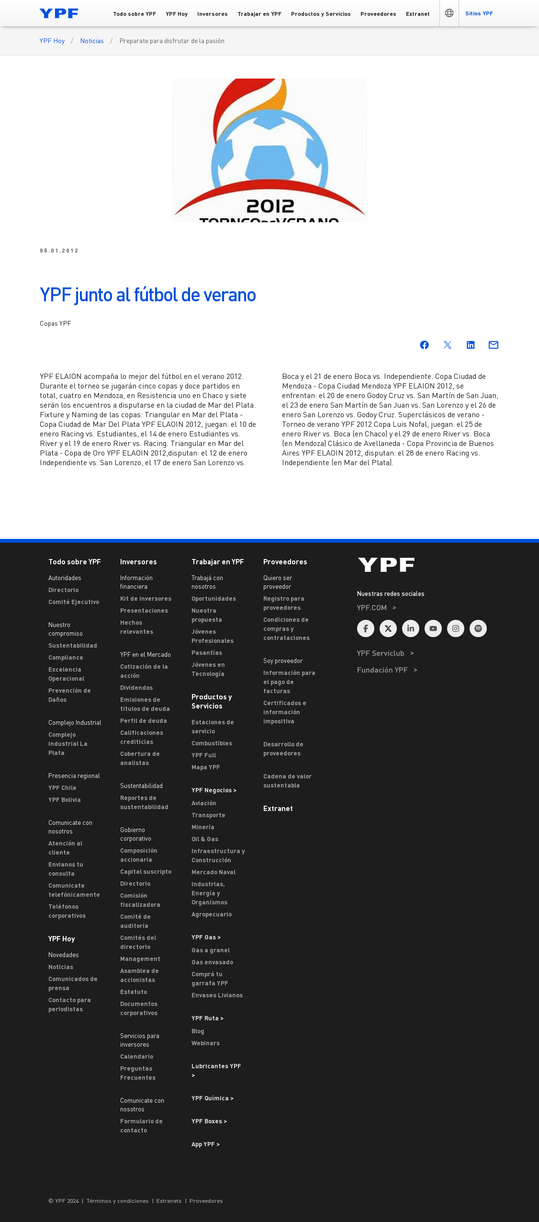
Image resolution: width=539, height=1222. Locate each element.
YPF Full (203, 755)
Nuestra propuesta (206, 614)
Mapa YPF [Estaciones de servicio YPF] (205, 767)
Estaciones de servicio (212, 726)
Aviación (203, 803)
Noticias (92, 40)
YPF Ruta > (207, 1018)
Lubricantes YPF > (216, 1070)
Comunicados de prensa (73, 983)
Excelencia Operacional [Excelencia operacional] (66, 673)
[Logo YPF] (59, 13)
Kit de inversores (145, 598)
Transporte (208, 815)
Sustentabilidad (72, 645)
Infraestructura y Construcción (218, 855)
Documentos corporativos (138, 1008)
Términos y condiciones (117, 1200)
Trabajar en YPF (217, 561)
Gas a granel (210, 950)
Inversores (138, 561)
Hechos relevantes (136, 626)
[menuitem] (428, 620)
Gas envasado (212, 962)
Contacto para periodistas (69, 1004)
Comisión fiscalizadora (140, 899)
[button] (449, 13)
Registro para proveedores (283, 602)
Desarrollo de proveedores (283, 748)
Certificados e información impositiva (284, 712)
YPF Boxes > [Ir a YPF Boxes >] (209, 1121)
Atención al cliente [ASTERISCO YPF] (65, 847)
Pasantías (206, 652)
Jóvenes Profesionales (212, 636)
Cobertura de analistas (140, 758)
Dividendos (136, 687)
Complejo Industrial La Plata (68, 743)
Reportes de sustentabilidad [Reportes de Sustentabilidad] (144, 802)
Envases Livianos (217, 995)
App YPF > (205, 1144)
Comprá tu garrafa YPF (209, 978)
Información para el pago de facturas (289, 682)
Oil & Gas (204, 839)
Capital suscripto (145, 871)
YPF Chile (62, 787)
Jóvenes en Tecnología (208, 669)
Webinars (205, 1043)
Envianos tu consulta (65, 868)
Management (140, 958)
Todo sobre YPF (74, 561)
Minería (202, 827)
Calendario (136, 1056)
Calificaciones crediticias (141, 737)
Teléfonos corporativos (67, 910)
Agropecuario (211, 914)
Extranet (278, 808)
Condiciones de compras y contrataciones (286, 628)
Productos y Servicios (211, 701)
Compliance (65, 657)
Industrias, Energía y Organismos (209, 893)
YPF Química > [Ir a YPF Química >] (212, 1098)
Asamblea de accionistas (139, 975)
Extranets (169, 1200)
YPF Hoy (52, 40)
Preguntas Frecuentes (138, 1072)
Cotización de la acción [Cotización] (144, 670)
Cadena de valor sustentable (287, 780)
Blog (197, 1031)
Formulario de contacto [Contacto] (141, 1125)
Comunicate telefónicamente (74, 889)
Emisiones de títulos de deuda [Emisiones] (145, 704)
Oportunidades (213, 598)
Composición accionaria (138, 854)
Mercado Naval (213, 872)
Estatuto (133, 991)
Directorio (63, 590)
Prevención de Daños (69, 694)
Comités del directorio (138, 942)
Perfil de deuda (143, 720)
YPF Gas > (206, 937)
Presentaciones (144, 610)
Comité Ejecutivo (73, 601)
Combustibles (211, 743)
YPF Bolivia (64, 799)
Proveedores (285, 561)
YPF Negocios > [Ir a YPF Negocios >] (213, 790)
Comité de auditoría (135, 921)
